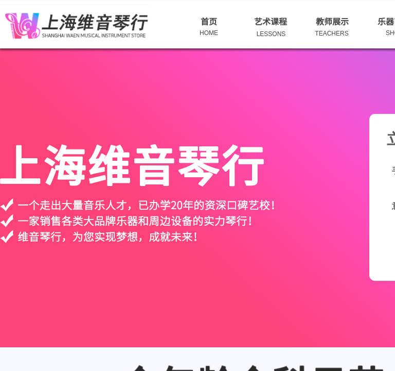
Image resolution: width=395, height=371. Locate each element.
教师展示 (332, 21)
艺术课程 (270, 21)
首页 (209, 21)
